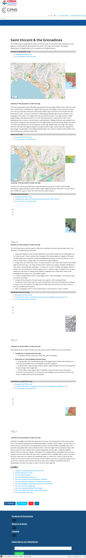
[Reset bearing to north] (13, 70)
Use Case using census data (24, 492)
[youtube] (55, 15)
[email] (43, 548)
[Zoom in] (13, 65)
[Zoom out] (13, 67)
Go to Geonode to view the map (25, 56)
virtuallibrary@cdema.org (78, 15)
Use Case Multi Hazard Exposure (25, 477)
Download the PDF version (23, 54)
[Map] (38, 81)
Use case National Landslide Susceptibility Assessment (33, 481)
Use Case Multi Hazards (23, 475)
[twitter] (51, 15)
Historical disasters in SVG (23, 473)
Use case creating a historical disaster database (31, 479)
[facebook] (48, 15)
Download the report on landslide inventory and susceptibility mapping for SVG (41, 297)
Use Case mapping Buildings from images (29, 488)
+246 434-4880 (64, 15)
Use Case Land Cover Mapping (25, 486)
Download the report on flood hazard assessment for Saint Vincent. (37, 199)
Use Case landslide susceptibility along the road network (34, 484)
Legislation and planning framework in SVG (29, 471)
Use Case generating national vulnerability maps (31, 490)
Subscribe (19, 554)
